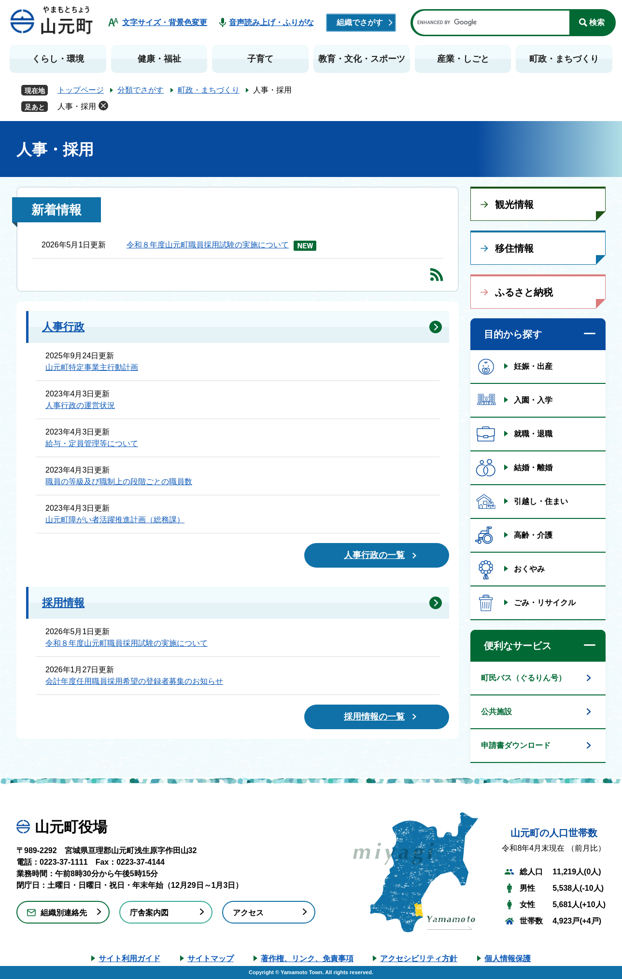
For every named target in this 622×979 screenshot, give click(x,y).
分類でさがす (140, 90)
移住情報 (514, 248)
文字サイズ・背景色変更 (164, 22)
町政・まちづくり (564, 59)
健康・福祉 (159, 59)
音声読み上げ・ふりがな (271, 22)
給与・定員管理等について (91, 443)
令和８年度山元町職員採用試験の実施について (208, 245)
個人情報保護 (507, 958)
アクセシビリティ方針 (418, 958)
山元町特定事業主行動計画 (91, 367)
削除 (103, 105)
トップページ (80, 90)
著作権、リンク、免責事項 (307, 958)
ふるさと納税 (524, 292)
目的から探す (513, 334)
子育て (260, 59)
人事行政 (63, 327)
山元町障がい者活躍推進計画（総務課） (114, 520)
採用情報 (63, 603)
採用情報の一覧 (374, 716)
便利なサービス (517, 645)
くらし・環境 (58, 59)
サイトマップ (210, 958)
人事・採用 (76, 106)
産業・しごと (463, 59)
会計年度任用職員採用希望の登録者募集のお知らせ (134, 681)
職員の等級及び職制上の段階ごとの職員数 (118, 481)
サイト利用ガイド (129, 958)
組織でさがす (360, 22)
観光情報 (514, 204)
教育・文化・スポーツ (361, 59)
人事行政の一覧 (374, 555)
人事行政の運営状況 (80, 405)
